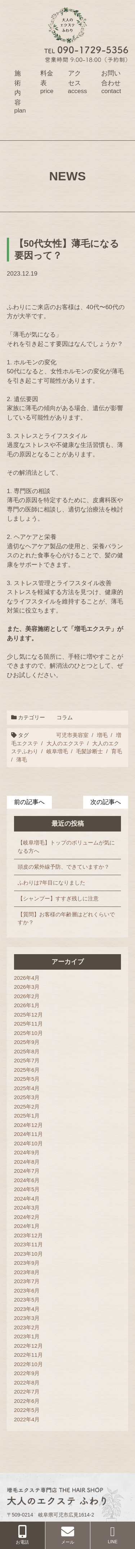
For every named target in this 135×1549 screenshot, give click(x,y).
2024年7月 (27, 1171)
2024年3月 (27, 1207)
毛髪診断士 (89, 751)
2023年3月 (27, 1318)
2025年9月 (27, 1042)
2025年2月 (27, 1106)
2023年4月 (27, 1309)
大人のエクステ (65, 743)
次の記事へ (105, 802)
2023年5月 (27, 1299)
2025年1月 (27, 1116)
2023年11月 (28, 1244)
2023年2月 (27, 1327)
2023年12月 (28, 1235)
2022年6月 (27, 1401)
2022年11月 (28, 1355)
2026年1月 (27, 1005)
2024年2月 (27, 1217)
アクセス (77, 82)
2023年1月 (27, 1336)
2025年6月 (27, 1070)
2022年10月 (28, 1364)
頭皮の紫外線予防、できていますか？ (63, 867)
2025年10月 (28, 1033)
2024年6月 (27, 1180)
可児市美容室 (72, 735)
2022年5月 (27, 1410)
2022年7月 (27, 1391)
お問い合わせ (111, 82)
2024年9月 (27, 1152)
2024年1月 (27, 1226)
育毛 (116, 751)
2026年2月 (27, 996)
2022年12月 (28, 1346)
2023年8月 (27, 1272)
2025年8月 (27, 1051)
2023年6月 (27, 1290)
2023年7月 (27, 1281)
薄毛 (21, 759)
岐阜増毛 (57, 751)
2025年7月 (27, 1060)
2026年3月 (27, 987)
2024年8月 (27, 1162)
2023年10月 (28, 1254)
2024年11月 (28, 1134)
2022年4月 (27, 1419)
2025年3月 (27, 1097)
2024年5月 (27, 1189)
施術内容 (20, 92)
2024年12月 (28, 1125)
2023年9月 (27, 1263)
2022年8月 (27, 1382)
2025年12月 (28, 1015)
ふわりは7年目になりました (51, 882)
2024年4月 (27, 1198)
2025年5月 (27, 1079)
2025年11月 (28, 1024)
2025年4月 (27, 1088)
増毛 (102, 735)
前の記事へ (29, 802)
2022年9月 (27, 1373)
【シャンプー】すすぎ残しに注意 (58, 898)
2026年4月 (27, 978)
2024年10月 (28, 1143)
